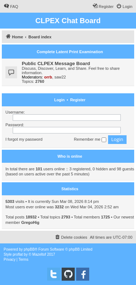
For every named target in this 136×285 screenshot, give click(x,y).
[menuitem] (11, 6)
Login (59, 100)
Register (77, 100)
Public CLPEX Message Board (56, 63)
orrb (48, 77)
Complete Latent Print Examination (70, 52)
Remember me (90, 139)
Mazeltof (39, 254)
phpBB (29, 249)
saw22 (60, 77)
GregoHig (30, 222)
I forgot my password (23, 139)
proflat (18, 254)
